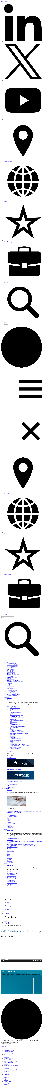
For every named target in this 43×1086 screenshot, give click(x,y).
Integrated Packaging (9, 1053)
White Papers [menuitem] (10, 826)
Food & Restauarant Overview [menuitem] (17, 726)
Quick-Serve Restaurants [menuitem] (16, 730)
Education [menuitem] (12, 734)
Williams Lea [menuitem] (10, 787)
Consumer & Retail (8, 1060)
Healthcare (6, 1064)
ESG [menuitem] (8, 852)
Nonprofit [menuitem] (12, 736)
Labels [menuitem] (8, 684)
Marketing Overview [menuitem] (12, 666)
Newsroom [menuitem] (9, 861)
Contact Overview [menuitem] (11, 871)
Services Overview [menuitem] (11, 663)
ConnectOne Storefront (10, 1070)
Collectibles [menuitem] (13, 719)
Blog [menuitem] (8, 818)
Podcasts (6, 1080)
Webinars (6, 1084)
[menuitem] (6, 662)
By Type (7, 909)
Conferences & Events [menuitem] (15, 747)
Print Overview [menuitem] (10, 688)
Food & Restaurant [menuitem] (15, 724)
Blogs (5, 1075)
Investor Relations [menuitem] (11, 876)
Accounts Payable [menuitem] (11, 877)
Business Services (8, 1051)
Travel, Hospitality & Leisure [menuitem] (17, 744)
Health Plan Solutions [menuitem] (15, 740)
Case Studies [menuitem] (10, 819)
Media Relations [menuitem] (11, 880)
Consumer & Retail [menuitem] (15, 716)
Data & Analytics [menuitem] (11, 669)
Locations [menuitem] (9, 859)
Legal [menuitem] (11, 713)
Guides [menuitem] (8, 820)
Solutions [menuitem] (9, 751)
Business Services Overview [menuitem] (14, 674)
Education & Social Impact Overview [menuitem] (19, 733)
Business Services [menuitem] (14, 709)
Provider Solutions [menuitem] (14, 741)
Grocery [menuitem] (12, 729)
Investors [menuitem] (9, 856)
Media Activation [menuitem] (11, 670)
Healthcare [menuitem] (13, 737)
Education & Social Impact (10, 1061)
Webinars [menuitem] (9, 825)
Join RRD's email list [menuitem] (12, 883)
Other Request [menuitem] (10, 885)
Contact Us (3, 996)
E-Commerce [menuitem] (13, 722)
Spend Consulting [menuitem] (11, 693)
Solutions (6, 1068)
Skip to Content (4, 1)
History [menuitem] (9, 855)
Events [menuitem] (8, 854)
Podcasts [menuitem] (9, 822)
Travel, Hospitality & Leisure (11, 1065)
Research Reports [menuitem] (11, 823)
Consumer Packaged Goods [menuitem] (17, 720)
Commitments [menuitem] (10, 851)
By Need (7, 902)
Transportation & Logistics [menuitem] (16, 715)
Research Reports (8, 1081)
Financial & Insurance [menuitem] (15, 712)
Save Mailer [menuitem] (10, 884)
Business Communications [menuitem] (13, 694)
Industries (6, 1057)
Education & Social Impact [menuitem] (17, 731)
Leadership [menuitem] (9, 858)
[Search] (10, 324)
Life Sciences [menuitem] (13, 743)
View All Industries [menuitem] (11, 706)
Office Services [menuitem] (11, 679)
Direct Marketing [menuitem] (11, 672)
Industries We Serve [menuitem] (9, 699)
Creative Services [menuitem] (11, 667)
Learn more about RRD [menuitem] (13, 838)
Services (6, 1049)
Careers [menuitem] (9, 849)
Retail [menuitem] (11, 723)
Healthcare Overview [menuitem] (15, 738)
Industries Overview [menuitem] (15, 708)
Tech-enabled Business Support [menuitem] (15, 781)
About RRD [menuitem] (10, 830)
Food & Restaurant (8, 1062)
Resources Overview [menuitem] (12, 816)
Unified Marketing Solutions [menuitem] (14, 769)
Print (5, 1054)
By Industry (8, 906)
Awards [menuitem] (9, 848)
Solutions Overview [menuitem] (12, 784)
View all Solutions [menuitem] (11, 758)
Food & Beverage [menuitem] (14, 727)
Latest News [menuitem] (10, 840)
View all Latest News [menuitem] (12, 847)
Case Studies (7, 1077)
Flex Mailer (7, 1071)
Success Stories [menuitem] (11, 827)
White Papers (7, 1082)
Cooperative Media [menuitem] (11, 691)
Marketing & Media (9, 1050)
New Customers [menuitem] (11, 874)
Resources (6, 1074)
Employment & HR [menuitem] (12, 878)
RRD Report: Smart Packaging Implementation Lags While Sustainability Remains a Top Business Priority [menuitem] (22, 844)
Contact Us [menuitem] (10, 865)
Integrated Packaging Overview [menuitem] (15, 681)
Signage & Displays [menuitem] (12, 695)
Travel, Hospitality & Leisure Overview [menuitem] (20, 745)
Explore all (7, 913)
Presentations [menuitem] (10, 676)
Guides (5, 1078)
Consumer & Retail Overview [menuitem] (17, 717)
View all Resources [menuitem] (11, 815)
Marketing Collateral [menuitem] (12, 690)
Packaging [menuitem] (9, 683)
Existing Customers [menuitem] (12, 873)
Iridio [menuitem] (8, 785)
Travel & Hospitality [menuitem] (15, 748)
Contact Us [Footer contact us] (3, 1046)
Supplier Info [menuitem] (10, 862)
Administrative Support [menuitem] (13, 677)
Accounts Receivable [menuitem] (12, 881)
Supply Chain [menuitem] (10, 686)
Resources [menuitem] (9, 790)
